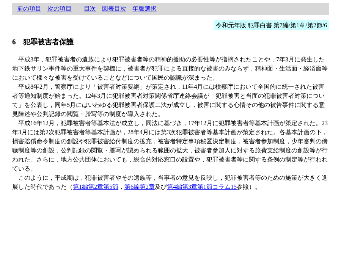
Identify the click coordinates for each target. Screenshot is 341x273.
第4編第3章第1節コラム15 (202, 187)
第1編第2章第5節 (95, 187)
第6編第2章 (139, 187)
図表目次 (114, 8)
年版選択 (144, 8)
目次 (90, 8)
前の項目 (29, 8)
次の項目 (59, 8)
